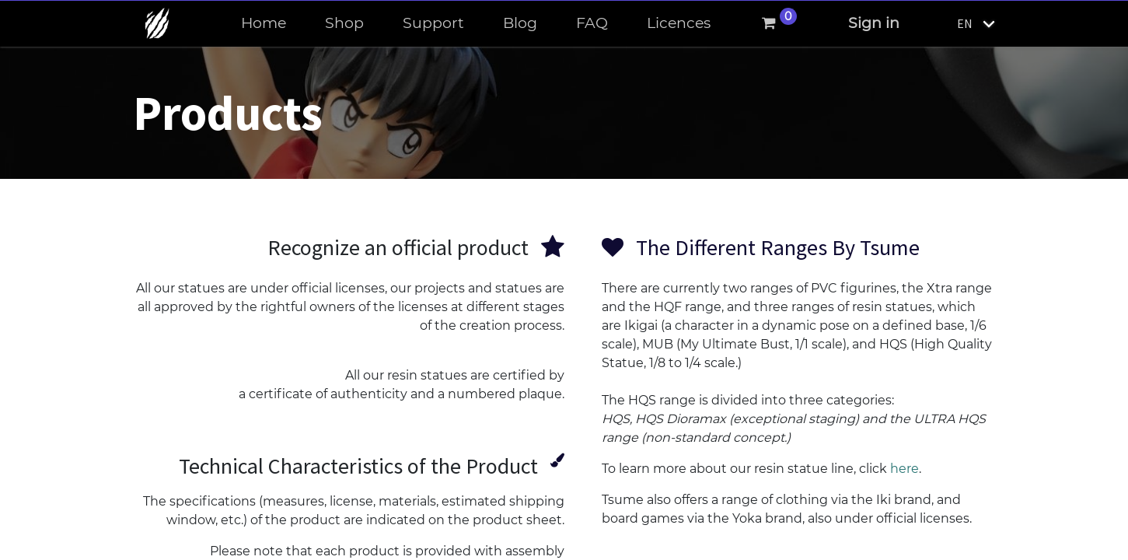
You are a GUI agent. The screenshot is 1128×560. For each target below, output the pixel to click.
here (904, 468)
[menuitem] (264, 24)
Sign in (873, 23)
